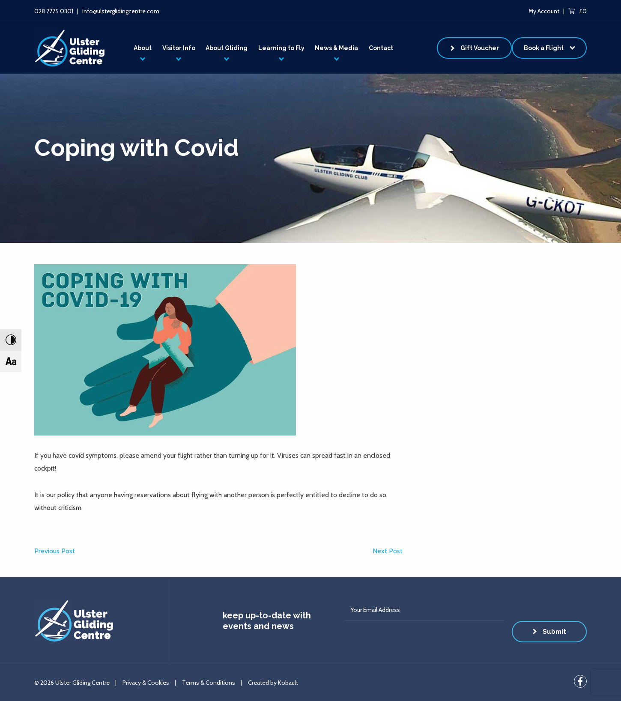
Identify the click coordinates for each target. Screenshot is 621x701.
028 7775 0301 (53, 11)
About (143, 48)
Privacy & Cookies (145, 682)
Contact (381, 48)
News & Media (336, 48)
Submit (554, 631)
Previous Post (54, 551)
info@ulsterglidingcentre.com (120, 11)
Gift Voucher (479, 48)
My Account (543, 11)
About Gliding (227, 48)
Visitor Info (178, 48)
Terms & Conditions (208, 682)
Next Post (388, 551)
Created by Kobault (273, 682)
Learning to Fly (281, 48)
